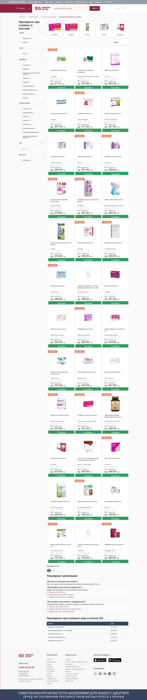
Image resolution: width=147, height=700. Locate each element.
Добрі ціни (107, 2)
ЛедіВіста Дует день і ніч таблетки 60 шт (62, 607)
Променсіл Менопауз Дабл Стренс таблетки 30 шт (65, 605)
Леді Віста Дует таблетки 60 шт (59, 603)
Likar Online (116, 2)
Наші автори (50, 667)
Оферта (49, 679)
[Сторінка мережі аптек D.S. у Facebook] (95, 670)
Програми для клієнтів (43, 2)
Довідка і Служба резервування (75, 665)
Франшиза (66, 2)
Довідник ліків (70, 677)
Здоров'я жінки (33, 17)
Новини (49, 660)
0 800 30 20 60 (25, 2)
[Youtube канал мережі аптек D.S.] (105, 670)
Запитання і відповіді (72, 670)
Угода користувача (52, 677)
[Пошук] (95, 9)
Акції (99, 2)
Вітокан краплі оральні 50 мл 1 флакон (61, 590)
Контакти (49, 670)
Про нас (49, 655)
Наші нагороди (51, 658)
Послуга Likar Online (72, 675)
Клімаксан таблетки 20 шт (57, 588)
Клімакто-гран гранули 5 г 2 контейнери (61, 593)
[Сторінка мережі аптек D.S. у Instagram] (100, 670)
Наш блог (68, 655)
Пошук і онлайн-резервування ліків (76, 658)
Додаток (68, 667)
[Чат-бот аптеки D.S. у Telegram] (109, 670)
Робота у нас (57, 2)
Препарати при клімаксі (48, 17)
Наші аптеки (77, 2)
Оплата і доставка (89, 2)
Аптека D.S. (22, 17)
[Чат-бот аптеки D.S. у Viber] (114, 670)
